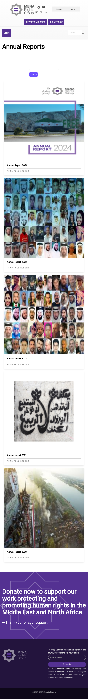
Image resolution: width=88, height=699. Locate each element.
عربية (73, 9)
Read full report (18, 171)
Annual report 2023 (17, 262)
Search (33, 74)
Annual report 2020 (17, 551)
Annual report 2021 (17, 455)
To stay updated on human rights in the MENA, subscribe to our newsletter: (67, 651)
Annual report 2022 (17, 358)
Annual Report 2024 (17, 165)
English (59, 9)
